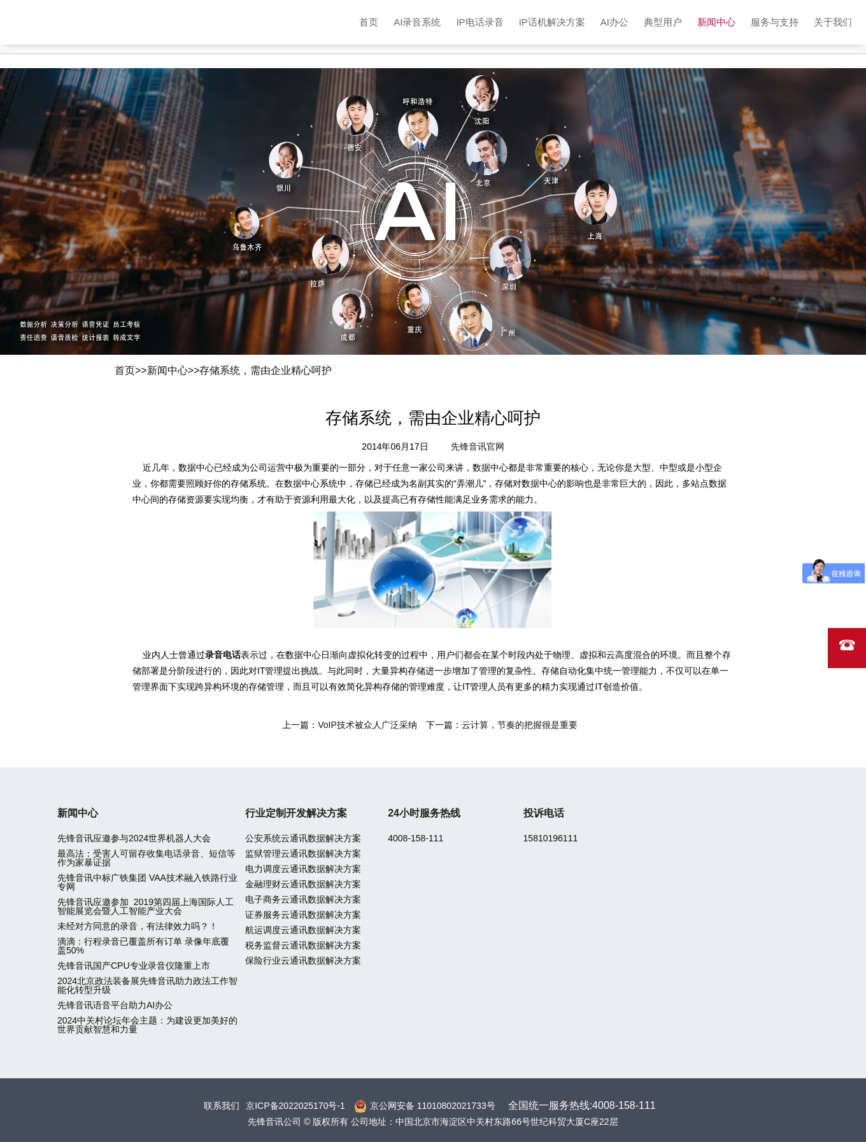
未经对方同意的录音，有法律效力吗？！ (137, 926)
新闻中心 (716, 22)
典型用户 (663, 22)
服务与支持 (775, 22)
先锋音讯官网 (477, 446)
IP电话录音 (479, 22)
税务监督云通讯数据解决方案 (303, 945)
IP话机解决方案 (552, 22)
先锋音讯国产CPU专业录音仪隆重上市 (133, 965)
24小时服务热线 (424, 813)
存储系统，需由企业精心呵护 (265, 370)
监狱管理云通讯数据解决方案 (303, 853)
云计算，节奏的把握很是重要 (520, 725)
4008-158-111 (415, 838)
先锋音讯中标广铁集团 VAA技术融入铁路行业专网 (147, 882)
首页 (368, 22)
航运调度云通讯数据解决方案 (303, 930)
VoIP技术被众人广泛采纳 (367, 725)
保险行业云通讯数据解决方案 (303, 960)
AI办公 (614, 22)
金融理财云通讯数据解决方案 (303, 884)
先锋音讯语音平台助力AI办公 (115, 1005)
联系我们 (221, 1106)
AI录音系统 (417, 22)
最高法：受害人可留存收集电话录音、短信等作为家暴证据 (146, 857)
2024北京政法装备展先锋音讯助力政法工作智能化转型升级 (147, 985)
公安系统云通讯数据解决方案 (303, 838)
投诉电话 (543, 813)
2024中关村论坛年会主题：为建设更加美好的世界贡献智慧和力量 (147, 1024)
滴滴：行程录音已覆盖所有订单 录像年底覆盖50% (143, 945)
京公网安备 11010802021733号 (432, 1106)
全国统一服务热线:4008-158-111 (582, 1105)
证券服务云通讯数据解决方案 (303, 915)
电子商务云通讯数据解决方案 (303, 899)
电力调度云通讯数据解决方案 (303, 869)
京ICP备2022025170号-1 (295, 1106)
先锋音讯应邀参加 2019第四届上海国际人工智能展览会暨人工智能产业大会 (145, 906)
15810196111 (550, 838)
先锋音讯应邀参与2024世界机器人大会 (134, 838)
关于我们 (833, 22)
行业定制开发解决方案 (296, 813)
